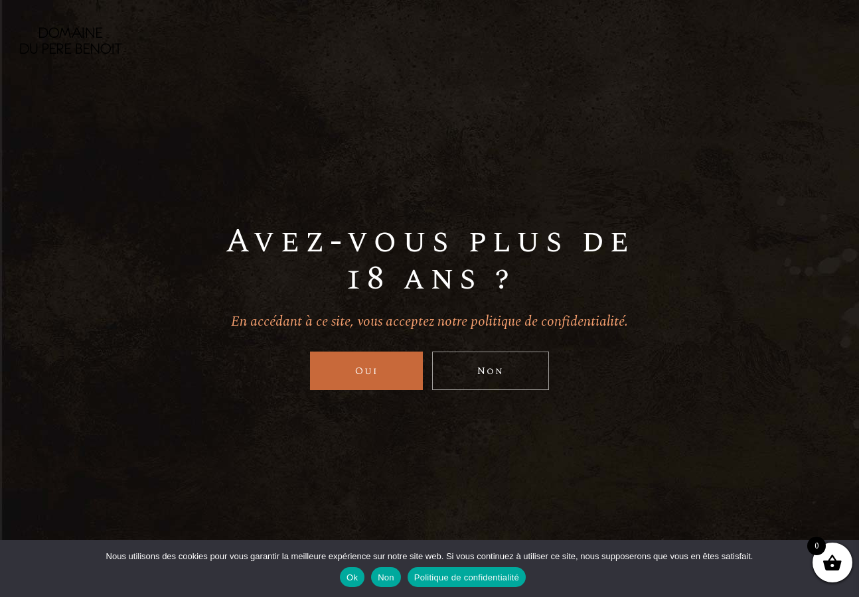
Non (386, 577)
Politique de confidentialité (466, 577)
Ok (352, 577)
